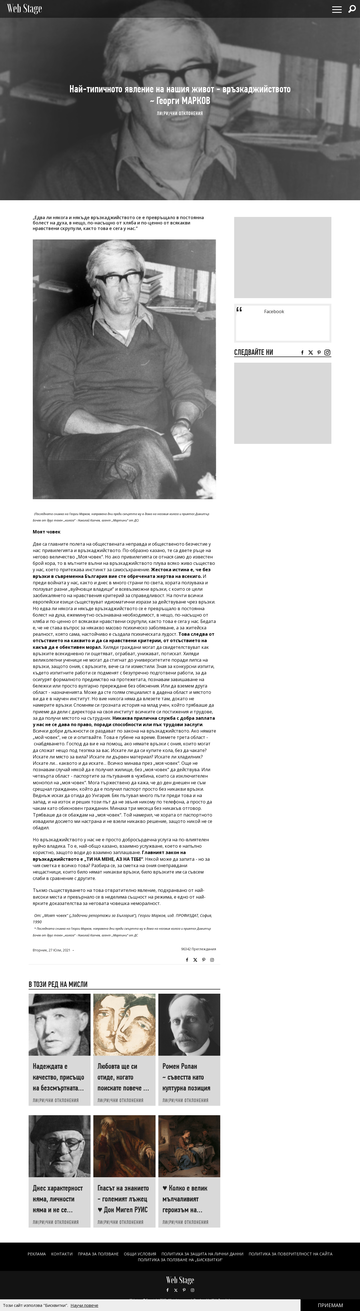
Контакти (61, 1253)
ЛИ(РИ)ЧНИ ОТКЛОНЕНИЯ (180, 113)
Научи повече (84, 1305)
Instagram (212, 960)
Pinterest (184, 1290)
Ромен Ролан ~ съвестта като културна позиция (186, 1077)
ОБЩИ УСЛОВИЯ (140, 1253)
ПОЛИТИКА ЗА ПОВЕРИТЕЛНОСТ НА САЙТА (291, 1253)
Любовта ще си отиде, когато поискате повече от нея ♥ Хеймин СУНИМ (123, 1088)
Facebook (187, 960)
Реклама (36, 1253)
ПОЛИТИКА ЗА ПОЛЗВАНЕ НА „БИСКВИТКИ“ (180, 1259)
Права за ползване (98, 1253)
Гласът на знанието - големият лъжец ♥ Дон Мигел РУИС (123, 1198)
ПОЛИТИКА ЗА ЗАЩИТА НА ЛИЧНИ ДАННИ (202, 1253)
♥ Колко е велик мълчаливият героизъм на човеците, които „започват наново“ (187, 1209)
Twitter (195, 960)
